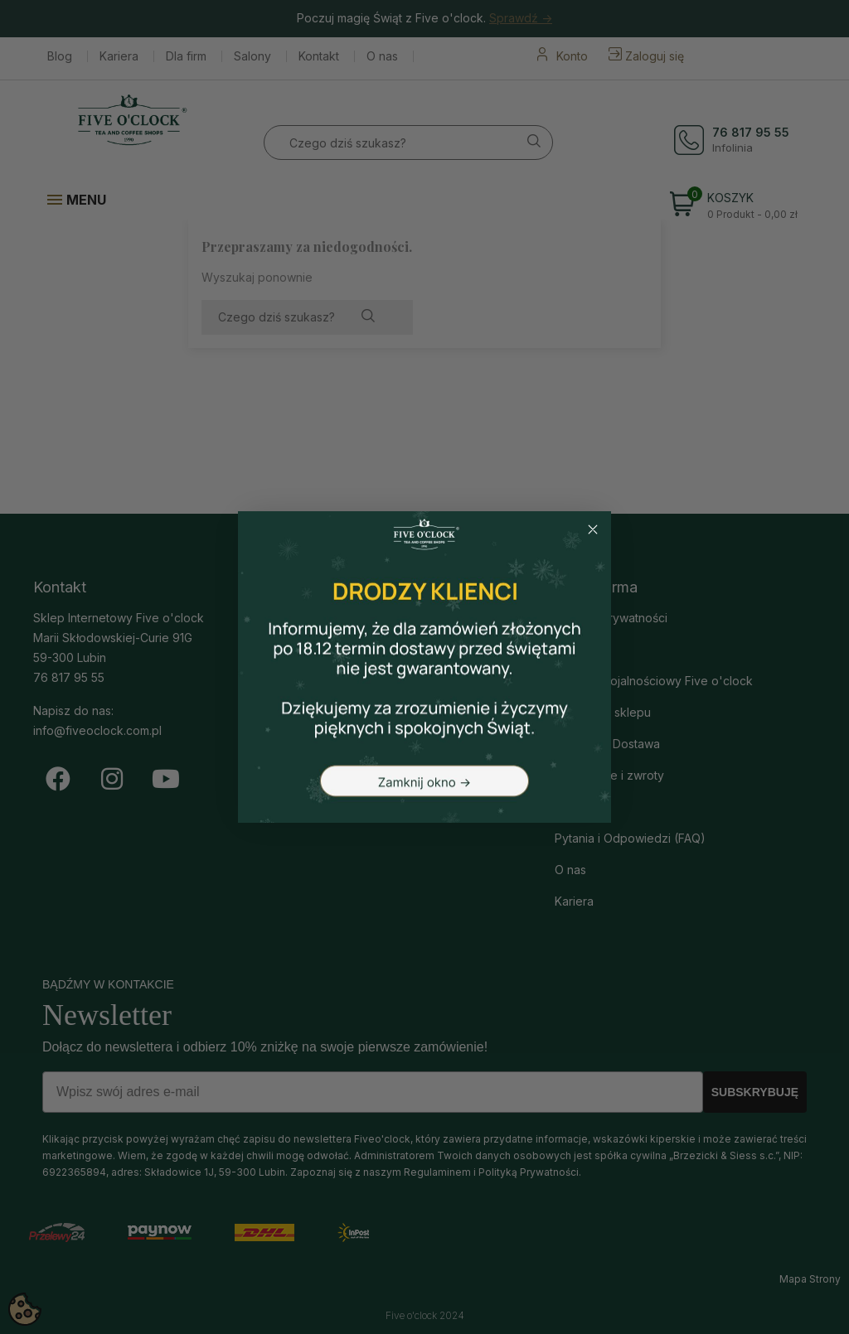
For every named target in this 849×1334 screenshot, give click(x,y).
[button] (424, 667)
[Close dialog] (593, 529)
